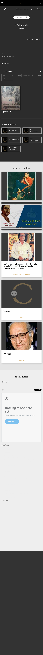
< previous (29, 39)
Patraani (6, 311)
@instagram (5, 382)
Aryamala (4, 112)
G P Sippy (7, 354)
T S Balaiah (13, 130)
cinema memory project (21, 274)
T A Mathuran (33, 130)
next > (38, 39)
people (4, 9)
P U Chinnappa (34, 140)
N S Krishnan (14, 140)
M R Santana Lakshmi (13, 149)
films (21, 317)
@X (2, 390)
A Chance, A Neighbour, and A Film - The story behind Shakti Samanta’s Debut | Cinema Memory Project (20, 266)
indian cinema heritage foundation (29, 9)
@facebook (5, 445)
